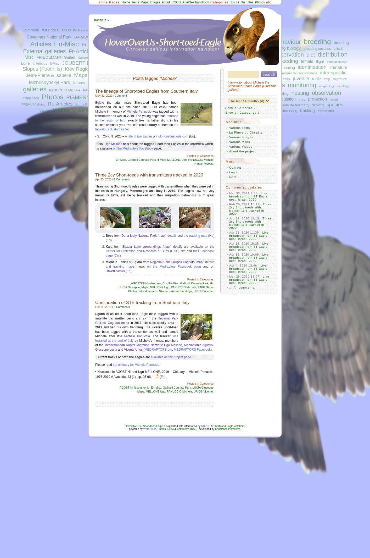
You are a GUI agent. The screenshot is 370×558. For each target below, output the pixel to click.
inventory (283, 79)
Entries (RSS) (165, 429)
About (166, 2)
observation (326, 93)
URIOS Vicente (203, 291)
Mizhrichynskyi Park (49, 82)
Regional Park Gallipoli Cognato (172, 262)
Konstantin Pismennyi (227, 429)
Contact (235, 167)
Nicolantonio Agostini (198, 345)
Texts (135, 2)
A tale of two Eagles (138, 136)
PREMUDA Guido (33, 104)
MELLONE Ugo (177, 159)
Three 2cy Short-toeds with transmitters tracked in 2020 (149, 175)
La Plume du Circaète (246, 132)
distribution (332, 54)
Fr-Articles (81, 51)
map (327, 79)
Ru (243, 2)
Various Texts (239, 127)
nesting (300, 93)
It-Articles (40, 63)
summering (288, 111)
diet (311, 55)
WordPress (149, 429)
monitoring (302, 85)
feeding (289, 61)
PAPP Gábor (206, 287)
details (172, 235)
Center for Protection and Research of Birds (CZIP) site (146, 251)
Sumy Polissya (86, 104)
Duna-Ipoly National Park (138, 235)
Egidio (99, 102)
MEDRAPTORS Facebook (192, 349)
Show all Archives (239, 107)
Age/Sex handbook (195, 2)
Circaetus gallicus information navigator (173, 49)
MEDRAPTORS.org (158, 349)
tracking (307, 110)
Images (155, 2)
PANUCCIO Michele (64, 90)
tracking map (198, 235)
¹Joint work (30, 30)
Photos (53, 97)
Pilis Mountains (148, 291)
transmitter (326, 111)
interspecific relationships (297, 73)
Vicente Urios (133, 349)
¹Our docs (50, 30)
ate (100, 20)
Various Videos (240, 146)
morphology (326, 86)
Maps (80, 75)
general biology (337, 61)
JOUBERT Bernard (83, 63)
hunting (289, 67)
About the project (242, 151)
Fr (237, 2)
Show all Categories (240, 112)
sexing (318, 105)
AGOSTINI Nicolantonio (78, 30)
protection (317, 99)
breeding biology (285, 48)
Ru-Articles (60, 104)
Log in (234, 172)
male (316, 78)
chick (338, 48)
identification (312, 67)
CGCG (176, 2)
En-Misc (66, 44)
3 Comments (122, 306)
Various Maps (239, 141)
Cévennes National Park (49, 37)
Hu (211, 235)
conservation (287, 54)
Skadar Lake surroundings (141, 246)
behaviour (287, 41)
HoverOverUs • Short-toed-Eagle (144, 426)
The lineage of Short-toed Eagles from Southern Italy (146, 91)
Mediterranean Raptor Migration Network (133, 345)
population (286, 99)
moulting (343, 86)
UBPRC (205, 426)
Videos (61, 110)
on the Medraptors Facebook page (174, 266)
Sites (250, 2)
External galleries (44, 51)
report (334, 99)
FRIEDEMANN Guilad (55, 57)
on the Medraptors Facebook (133, 148)
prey (302, 99)
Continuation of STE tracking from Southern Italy (142, 302)
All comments (244, 287)
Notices (79, 83)
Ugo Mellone (113, 144)
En (233, 2)
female (307, 61)
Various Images (241, 137)
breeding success (317, 49)
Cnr (117, 255)
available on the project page (171, 357)
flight (320, 61)
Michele (100, 111)
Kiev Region (78, 69)
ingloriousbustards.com (172, 136)
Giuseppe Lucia (106, 349)
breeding (317, 42)
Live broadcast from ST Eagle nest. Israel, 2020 (248, 196)
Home (126, 2)
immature (338, 67)
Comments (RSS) (187, 429)
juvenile (301, 78)
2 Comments (122, 179)
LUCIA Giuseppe (129, 287)
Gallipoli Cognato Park (142, 159)
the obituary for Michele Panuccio (136, 365)
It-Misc (54, 63)
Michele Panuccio (139, 111)
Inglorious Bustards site (111, 129)
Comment (121, 95)
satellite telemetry (295, 105)
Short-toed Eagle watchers (229, 426)
